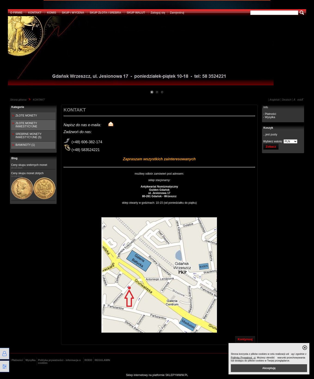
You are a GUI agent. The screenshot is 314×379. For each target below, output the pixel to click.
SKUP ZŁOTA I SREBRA (105, 12)
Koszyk (268, 127)
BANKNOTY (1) (25, 144)
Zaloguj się (158, 12)
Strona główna (18, 99)
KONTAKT (35, 12)
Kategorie (17, 107)
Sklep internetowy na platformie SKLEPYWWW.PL (157, 375)
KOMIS (51, 12)
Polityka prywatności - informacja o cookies (59, 361)
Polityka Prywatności (243, 357)
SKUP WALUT (136, 12)
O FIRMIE (16, 12)
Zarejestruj (177, 12)
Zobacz (271, 146)
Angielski (275, 99)
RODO (88, 360)
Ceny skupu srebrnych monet (29, 165)
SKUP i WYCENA (73, 12)
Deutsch (286, 99)
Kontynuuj (245, 339)
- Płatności (269, 114)
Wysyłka (30, 360)
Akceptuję (268, 368)
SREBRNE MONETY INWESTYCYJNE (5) (28, 135)
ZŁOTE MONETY (26, 115)
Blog (14, 158)
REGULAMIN (102, 360)
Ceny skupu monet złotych (27, 173)
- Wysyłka (269, 117)
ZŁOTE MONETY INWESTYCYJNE (26, 125)
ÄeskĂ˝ (299, 99)
